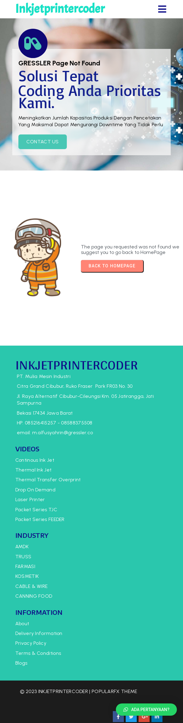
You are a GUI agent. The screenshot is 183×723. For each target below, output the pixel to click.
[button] (146, 709)
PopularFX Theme (43, 712)
